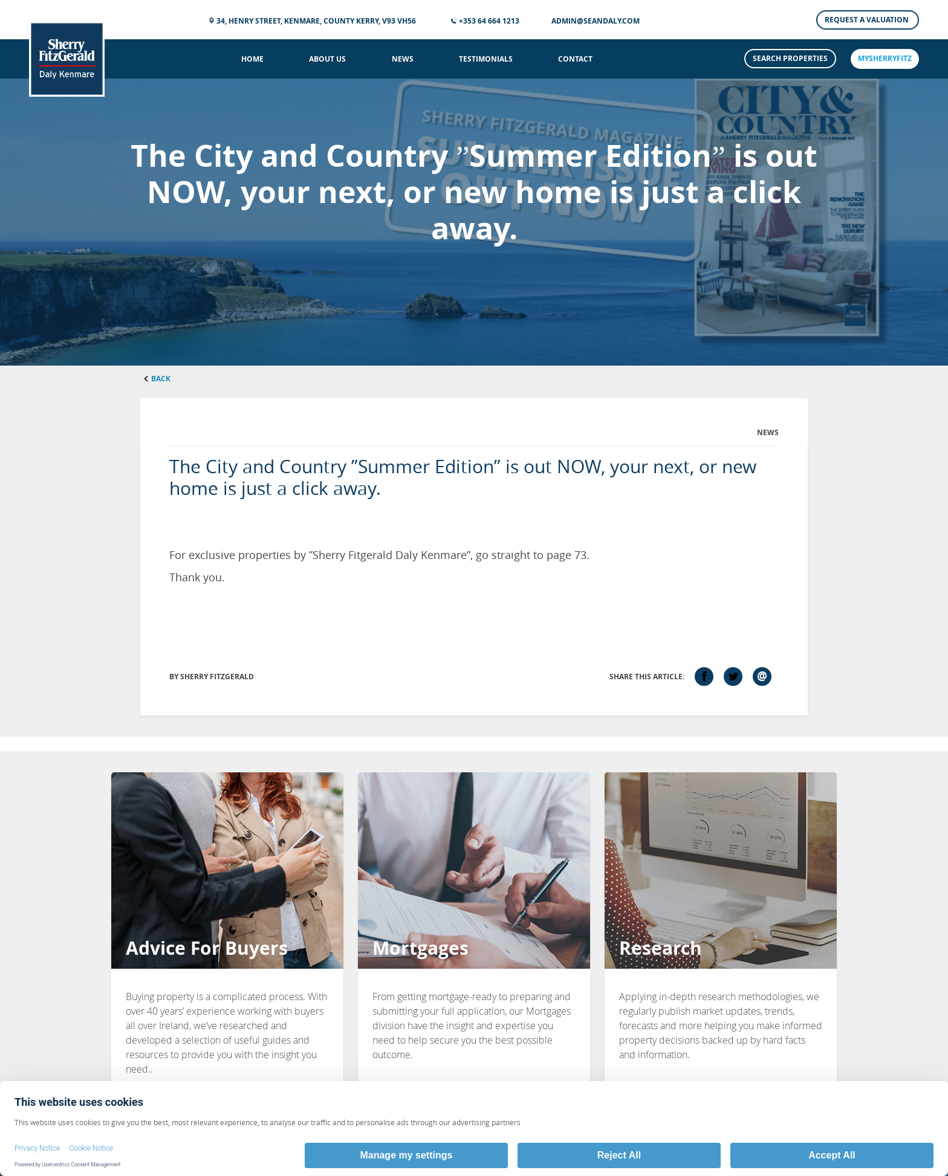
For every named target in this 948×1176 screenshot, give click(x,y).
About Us (327, 59)
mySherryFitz (885, 58)
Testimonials (486, 59)
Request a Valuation (868, 20)
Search (790, 58)
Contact (575, 59)
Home (252, 59)
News (403, 59)
